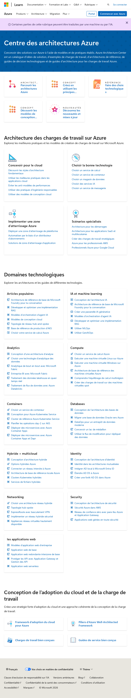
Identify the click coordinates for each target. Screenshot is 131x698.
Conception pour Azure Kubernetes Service (33, 414)
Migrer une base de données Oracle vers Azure (99, 417)
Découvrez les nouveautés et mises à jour (72, 114)
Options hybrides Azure (23, 464)
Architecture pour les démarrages (89, 226)
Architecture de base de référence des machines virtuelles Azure (94, 372)
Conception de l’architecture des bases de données (96, 411)
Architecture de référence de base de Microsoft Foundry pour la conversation (35, 301)
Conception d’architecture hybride (29, 459)
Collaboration (97, 677)
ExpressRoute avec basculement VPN (30, 512)
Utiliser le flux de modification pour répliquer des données (98, 435)
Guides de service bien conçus (97, 640)
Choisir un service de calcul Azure (92, 354)
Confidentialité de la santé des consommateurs (50, 682)
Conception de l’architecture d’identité (95, 459)
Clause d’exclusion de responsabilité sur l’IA (26, 677)
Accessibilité (10, 687)
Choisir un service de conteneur (88, 174)
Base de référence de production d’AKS (31, 328)
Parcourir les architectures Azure (29, 88)
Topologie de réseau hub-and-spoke (30, 323)
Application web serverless (25, 566)
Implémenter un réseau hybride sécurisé (32, 516)
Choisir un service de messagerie (89, 188)
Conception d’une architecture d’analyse (32, 354)
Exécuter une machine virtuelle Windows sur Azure (98, 364)
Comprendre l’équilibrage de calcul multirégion (99, 378)
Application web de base (24, 549)
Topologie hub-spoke (22, 507)
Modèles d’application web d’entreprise (31, 545)
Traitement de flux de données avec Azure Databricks (33, 387)
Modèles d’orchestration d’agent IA (29, 314)
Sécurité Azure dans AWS (88, 507)
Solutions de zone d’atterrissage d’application (32, 243)
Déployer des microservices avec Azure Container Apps (31, 429)
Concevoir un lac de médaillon (90, 429)
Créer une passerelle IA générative (92, 311)
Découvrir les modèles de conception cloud (29, 114)
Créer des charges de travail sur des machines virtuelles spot (98, 384)
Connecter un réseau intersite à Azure (30, 468)
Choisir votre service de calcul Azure (30, 332)
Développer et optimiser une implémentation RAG (34, 309)
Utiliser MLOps (82, 328)
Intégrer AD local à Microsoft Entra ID (94, 468)
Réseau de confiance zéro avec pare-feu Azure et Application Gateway (99, 514)
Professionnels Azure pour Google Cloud (93, 247)
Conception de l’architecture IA (91, 299)
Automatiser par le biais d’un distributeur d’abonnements (29, 237)
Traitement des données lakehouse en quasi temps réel (33, 380)
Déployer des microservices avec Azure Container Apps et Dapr (31, 437)
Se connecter (120, 4)
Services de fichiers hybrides (25, 481)
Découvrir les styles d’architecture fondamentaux (26, 172)
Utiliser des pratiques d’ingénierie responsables (32, 189)
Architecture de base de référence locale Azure (35, 473)
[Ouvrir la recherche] (108, 5)
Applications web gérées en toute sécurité (96, 519)
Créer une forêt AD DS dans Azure (92, 477)
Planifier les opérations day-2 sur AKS (30, 423)
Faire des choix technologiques (114, 88)
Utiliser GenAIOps (84, 332)
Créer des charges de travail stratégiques (93, 238)
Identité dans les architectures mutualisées (97, 464)
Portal (92, 13)
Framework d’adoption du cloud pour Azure (35, 623)
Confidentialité (11, 682)
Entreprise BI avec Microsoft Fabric (29, 373)
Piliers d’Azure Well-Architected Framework (98, 623)
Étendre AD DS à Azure (87, 473)
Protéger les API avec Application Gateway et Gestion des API (34, 560)
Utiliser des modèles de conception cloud (29, 194)
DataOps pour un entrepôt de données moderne (95, 423)
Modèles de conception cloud (26, 319)
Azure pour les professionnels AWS (90, 243)
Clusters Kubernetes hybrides (26, 477)
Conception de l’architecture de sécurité (95, 503)
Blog (80, 677)
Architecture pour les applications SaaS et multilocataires (93, 233)
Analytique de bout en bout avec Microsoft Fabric (33, 367)
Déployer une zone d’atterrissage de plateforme (33, 231)
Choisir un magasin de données (88, 179)
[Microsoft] (6, 4)
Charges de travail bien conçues (34, 640)
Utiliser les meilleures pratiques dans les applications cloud (28, 179)
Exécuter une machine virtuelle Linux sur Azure (99, 358)
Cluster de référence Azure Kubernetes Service (35, 418)
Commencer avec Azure (112, 13)
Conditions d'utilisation (93, 682)
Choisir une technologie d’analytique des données (32, 360)
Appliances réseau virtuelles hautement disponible (31, 523)
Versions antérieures (63, 677)
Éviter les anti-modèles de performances (29, 185)
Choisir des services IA (83, 183)
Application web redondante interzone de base (35, 554)
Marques (28, 687)
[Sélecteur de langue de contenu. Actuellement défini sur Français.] (12, 669)
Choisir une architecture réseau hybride (31, 503)
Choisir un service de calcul (86, 170)
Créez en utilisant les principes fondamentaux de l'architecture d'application (72, 88)
